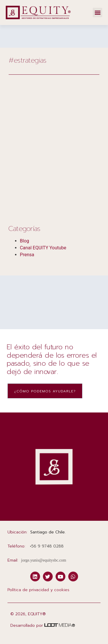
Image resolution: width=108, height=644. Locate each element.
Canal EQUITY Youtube (43, 247)
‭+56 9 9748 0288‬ (47, 546)
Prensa (27, 254)
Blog (24, 241)
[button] (97, 12)
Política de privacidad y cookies (38, 590)
